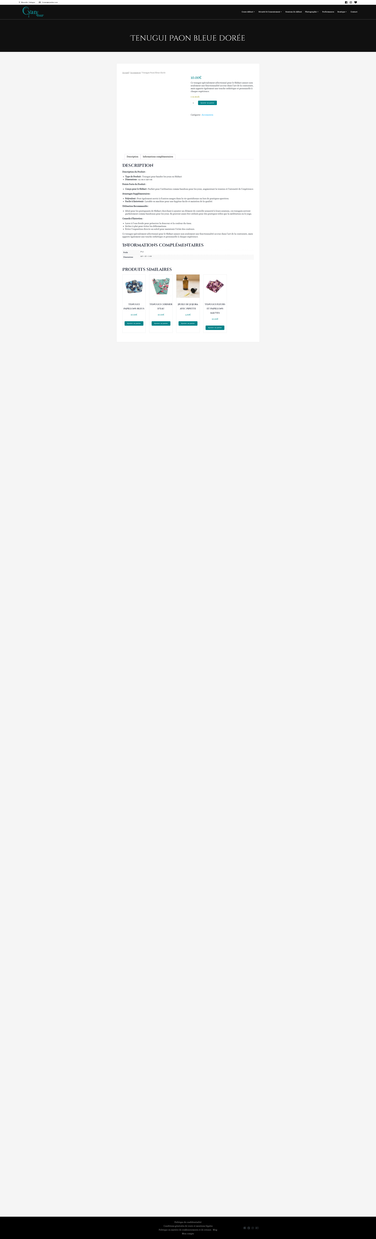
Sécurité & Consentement (269, 12)
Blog (215, 1230)
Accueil (125, 72)
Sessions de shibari (293, 12)
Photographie (311, 12)
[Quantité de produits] (194, 103)
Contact (354, 12)
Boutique (341, 12)
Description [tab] (132, 156)
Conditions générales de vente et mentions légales (188, 1226)
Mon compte (188, 1233)
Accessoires (135, 72)
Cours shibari (247, 12)
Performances (328, 12)
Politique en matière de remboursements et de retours (185, 1230)
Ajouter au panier (207, 103)
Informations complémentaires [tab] (158, 156)
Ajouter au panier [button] (134, 323)
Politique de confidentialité (188, 1222)
